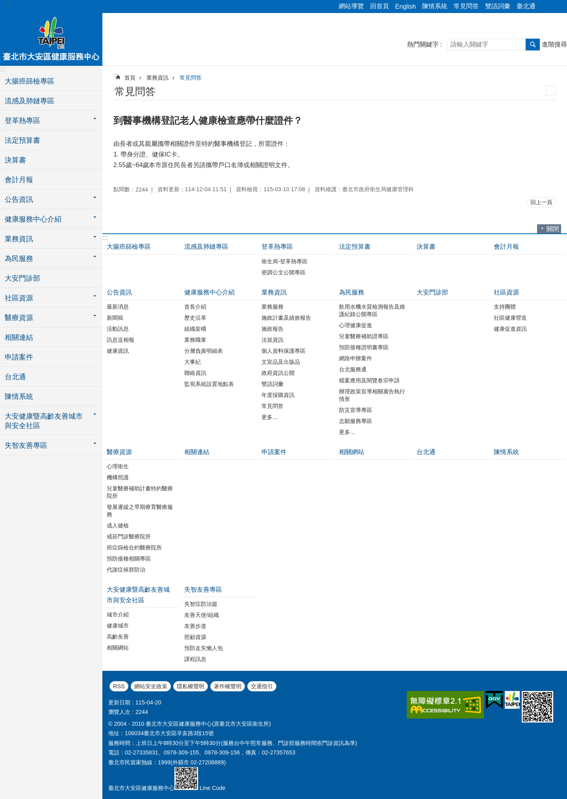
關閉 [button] (553, 228)
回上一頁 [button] (541, 202)
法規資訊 (272, 340)
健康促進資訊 (510, 329)
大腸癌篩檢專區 (29, 81)
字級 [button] (556, 6)
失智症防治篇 (200, 604)
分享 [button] (545, 6)
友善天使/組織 (201, 615)
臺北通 (526, 6)
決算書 (15, 160)
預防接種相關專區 (129, 558)
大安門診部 (22, 278)
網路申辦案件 (355, 358)
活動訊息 (118, 329)
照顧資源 (195, 637)
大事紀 (192, 362)
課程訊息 (195, 659)
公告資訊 (119, 292)
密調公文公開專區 (283, 272)
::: (8, 4)
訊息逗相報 (120, 340)
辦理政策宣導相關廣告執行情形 (372, 395)
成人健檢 (118, 525)
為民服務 (351, 292)
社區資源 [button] (19, 298)
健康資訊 (118, 351)
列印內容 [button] (551, 91)
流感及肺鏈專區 (29, 101)
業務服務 (272, 307)
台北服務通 (353, 369)
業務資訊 (157, 77)
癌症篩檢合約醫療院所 (134, 547)
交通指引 (262, 686)
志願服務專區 (355, 421)
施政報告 (272, 329)
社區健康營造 (510, 318)
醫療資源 (119, 452)
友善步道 (195, 626)
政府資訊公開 (278, 373)
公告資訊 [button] (19, 199)
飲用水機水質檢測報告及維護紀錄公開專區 (372, 310)
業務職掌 (195, 340)
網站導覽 (351, 6)
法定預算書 (22, 140)
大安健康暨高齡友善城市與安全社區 (138, 594)
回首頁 (379, 6)
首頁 (129, 77)
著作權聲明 (227, 686)
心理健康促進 (355, 325)
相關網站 (351, 452)
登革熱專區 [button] (22, 121)
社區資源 (506, 292)
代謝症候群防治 (126, 569)
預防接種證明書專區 (364, 347)
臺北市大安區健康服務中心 (51, 38)
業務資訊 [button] (19, 239)
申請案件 (19, 357)
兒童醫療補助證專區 (364, 336)
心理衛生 (118, 466)
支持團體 (505, 307)
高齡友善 (118, 636)
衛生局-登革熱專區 (284, 261)
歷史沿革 (195, 318)
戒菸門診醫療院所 (129, 536)
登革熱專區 (277, 246)
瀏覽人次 (119, 712)
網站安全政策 (150, 686)
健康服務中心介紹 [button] (33, 219)
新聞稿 (115, 318)
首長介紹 (195, 307)
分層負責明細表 (203, 351)
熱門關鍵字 (423, 44)
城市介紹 (118, 614)
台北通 (15, 377)
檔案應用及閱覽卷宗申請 (369, 380)
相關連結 (19, 337)
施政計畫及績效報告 (286, 318)
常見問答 (466, 6)
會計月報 (19, 180)
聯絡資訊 (195, 373)
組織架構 (195, 329)
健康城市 (118, 625)
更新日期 (119, 702)
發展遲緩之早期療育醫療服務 (140, 511)
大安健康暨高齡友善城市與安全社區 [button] (44, 421)
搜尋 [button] (533, 44)
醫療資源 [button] (19, 318)
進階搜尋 (554, 44)
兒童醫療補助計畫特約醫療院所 (140, 492)
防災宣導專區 (355, 410)
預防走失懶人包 (203, 648)
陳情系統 (434, 6)
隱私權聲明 (190, 686)
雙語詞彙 (497, 6)
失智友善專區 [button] (26, 445)
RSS (119, 686)
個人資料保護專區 (283, 351)
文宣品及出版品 (280, 362)
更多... (269, 417)
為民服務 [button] (19, 259)
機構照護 (118, 477)
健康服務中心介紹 (209, 292)
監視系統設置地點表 (209, 384)
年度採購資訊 (278, 395)
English (405, 6)
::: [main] (116, 75)
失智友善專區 (203, 589)
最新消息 (118, 307)
